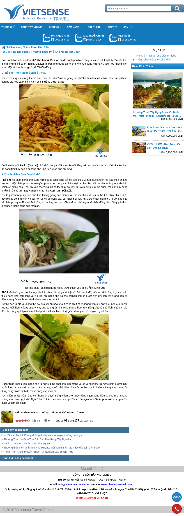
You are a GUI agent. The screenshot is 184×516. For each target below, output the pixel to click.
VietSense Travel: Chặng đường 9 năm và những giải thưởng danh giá (43, 435)
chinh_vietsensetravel (85, 39)
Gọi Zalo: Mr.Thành (113, 38)
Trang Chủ (45, 11)
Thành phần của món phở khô (153, 59)
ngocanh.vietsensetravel (52, 39)
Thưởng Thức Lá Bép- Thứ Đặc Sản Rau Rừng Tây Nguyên (37, 439)
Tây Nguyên (31, 190)
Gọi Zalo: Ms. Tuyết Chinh (79, 38)
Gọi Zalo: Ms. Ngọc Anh (46, 38)
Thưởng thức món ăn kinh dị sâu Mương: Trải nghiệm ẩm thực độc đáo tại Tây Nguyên (52, 447)
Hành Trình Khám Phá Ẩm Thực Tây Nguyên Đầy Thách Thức (38, 451)
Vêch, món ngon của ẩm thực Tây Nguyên (27, 443)
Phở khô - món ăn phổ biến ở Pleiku (156, 55)
